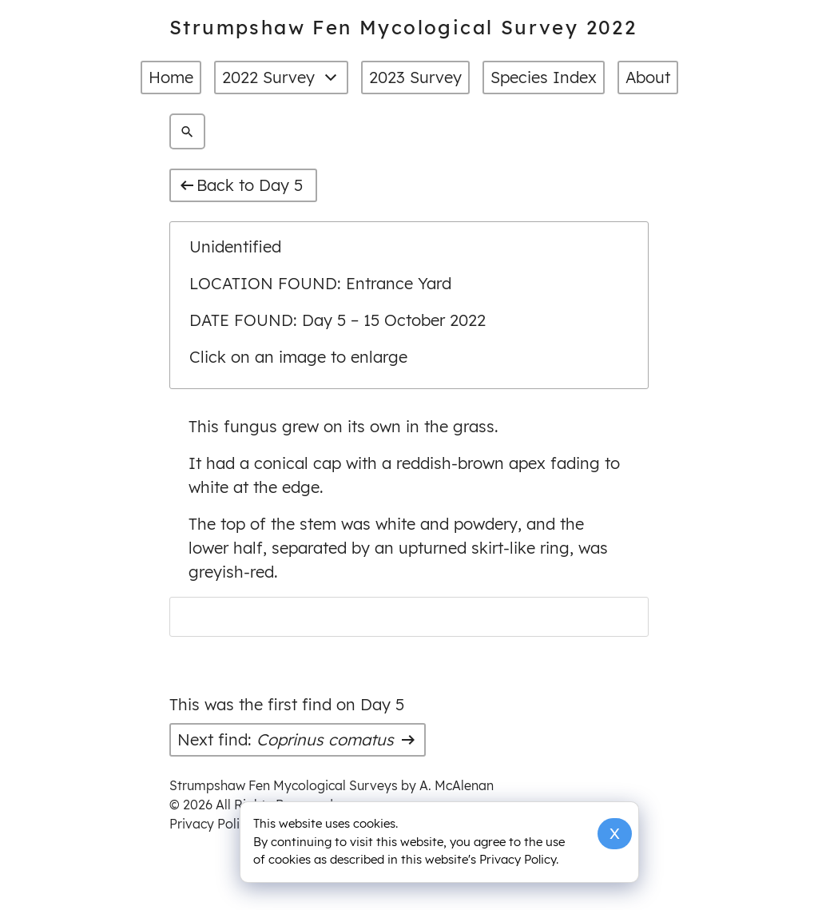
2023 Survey (415, 77)
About (647, 77)
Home (171, 77)
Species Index (543, 77)
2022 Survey (281, 77)
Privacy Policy (211, 824)
